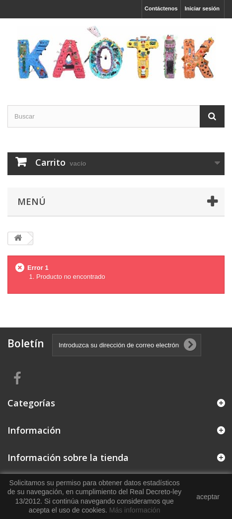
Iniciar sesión (202, 8)
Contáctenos (161, 8)
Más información (134, 510)
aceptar (208, 497)
